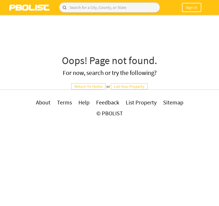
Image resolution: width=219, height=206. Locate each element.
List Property (141, 102)
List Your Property (129, 86)
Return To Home (88, 86)
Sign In (191, 7)
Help (84, 102)
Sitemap (173, 102)
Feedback (107, 102)
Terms (64, 102)
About (43, 102)
